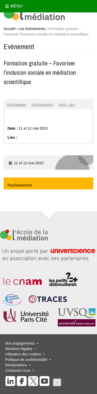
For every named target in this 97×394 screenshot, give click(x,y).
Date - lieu (67, 104)
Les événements (32, 29)
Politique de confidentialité (26, 360)
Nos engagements (20, 343)
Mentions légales (18, 349)
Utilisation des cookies (23, 354)
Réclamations (16, 365)
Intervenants (42, 104)
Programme (16, 104)
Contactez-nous (18, 370)
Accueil (9, 29)
